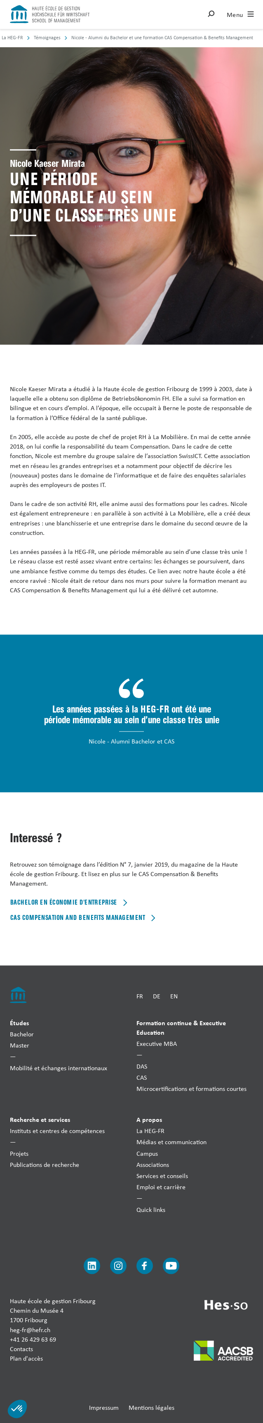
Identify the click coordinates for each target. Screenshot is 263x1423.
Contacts (21, 1349)
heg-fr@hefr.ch (30, 1330)
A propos (149, 1119)
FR (139, 996)
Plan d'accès (26, 1358)
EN (174, 996)
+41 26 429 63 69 (33, 1339)
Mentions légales (151, 1408)
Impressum (104, 1408)
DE (156, 996)
